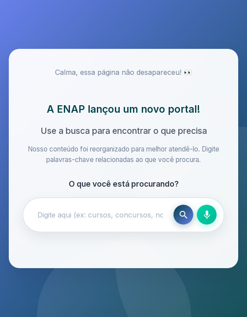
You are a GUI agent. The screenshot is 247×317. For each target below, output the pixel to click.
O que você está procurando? (124, 183)
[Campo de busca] (100, 215)
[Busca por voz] (207, 215)
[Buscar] (183, 215)
